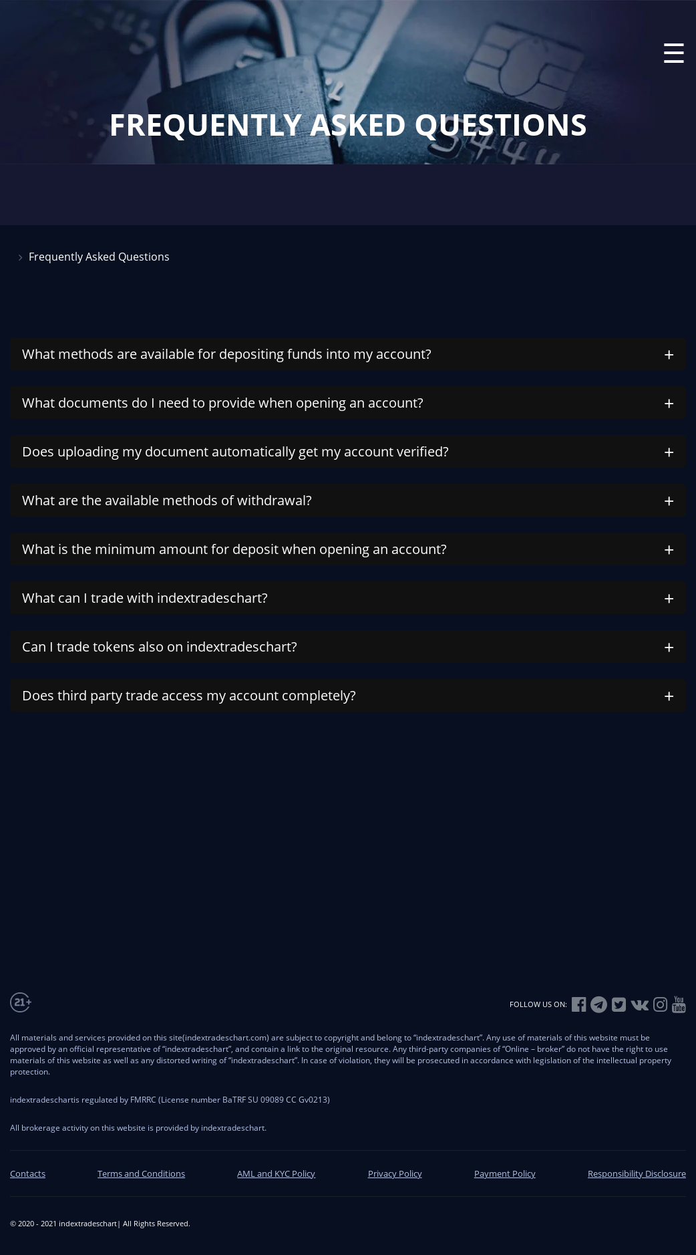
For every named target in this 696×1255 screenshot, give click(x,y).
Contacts (27, 1173)
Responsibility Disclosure (637, 1173)
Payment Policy (505, 1173)
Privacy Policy (395, 1173)
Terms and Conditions (141, 1173)
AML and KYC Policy (276, 1173)
